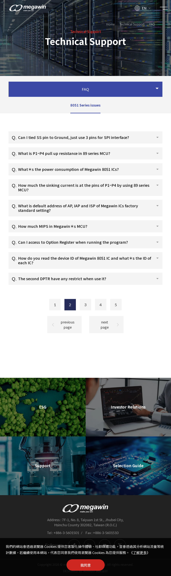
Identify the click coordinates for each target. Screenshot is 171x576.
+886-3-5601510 (105, 533)
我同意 (85, 565)
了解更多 (140, 552)
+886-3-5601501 (66, 533)
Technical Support (132, 23)
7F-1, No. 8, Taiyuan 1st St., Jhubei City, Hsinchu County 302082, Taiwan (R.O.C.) (89, 522)
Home (110, 23)
